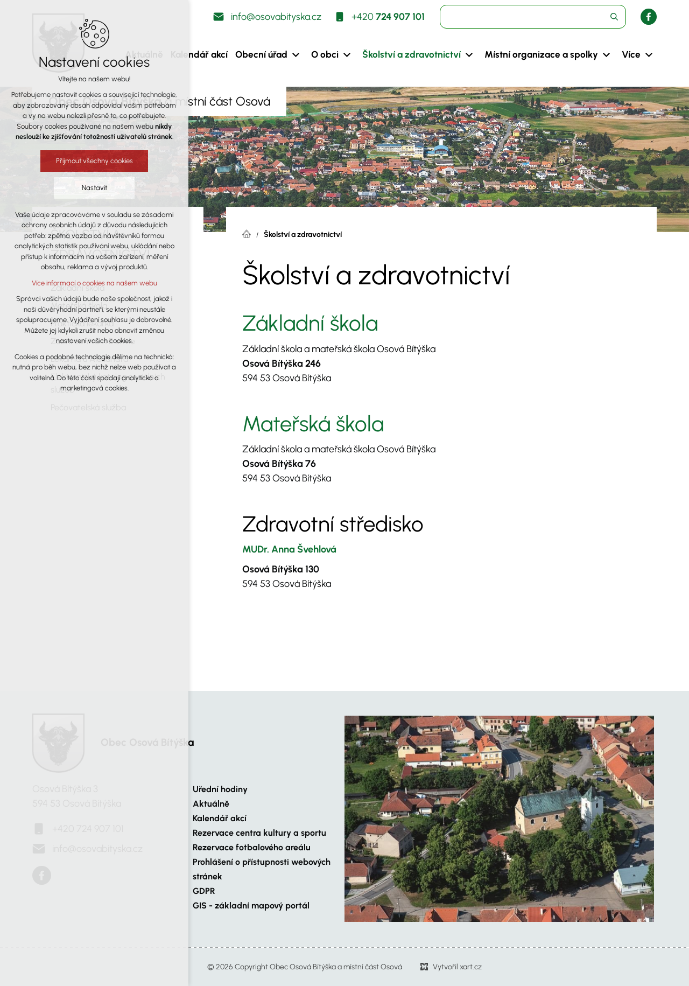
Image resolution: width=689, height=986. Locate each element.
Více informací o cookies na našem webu (94, 283)
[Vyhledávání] (614, 16)
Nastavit (94, 188)
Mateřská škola (313, 424)
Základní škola (310, 323)
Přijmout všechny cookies (93, 161)
